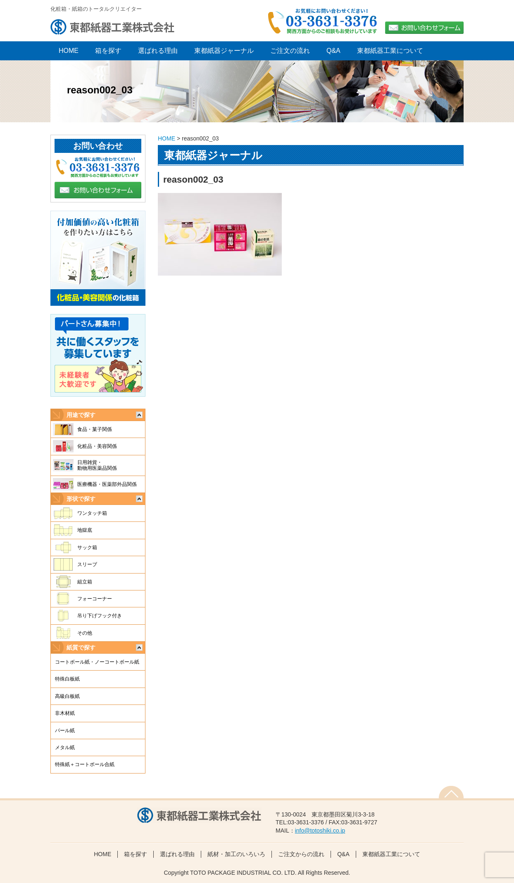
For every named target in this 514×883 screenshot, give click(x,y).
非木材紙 (65, 713)
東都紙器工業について (390, 50)
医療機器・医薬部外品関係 (107, 484)
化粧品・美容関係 (97, 446)
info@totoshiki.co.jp (320, 830)
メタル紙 (65, 747)
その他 (84, 633)
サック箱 (87, 547)
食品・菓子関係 (94, 429)
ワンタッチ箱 (92, 513)
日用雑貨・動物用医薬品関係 (97, 465)
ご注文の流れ (290, 50)
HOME (166, 138)
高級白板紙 (67, 696)
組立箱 (84, 582)
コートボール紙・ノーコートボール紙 (97, 662)
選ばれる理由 (158, 50)
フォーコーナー (94, 599)
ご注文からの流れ (301, 854)
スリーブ (87, 564)
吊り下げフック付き (99, 616)
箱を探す (108, 50)
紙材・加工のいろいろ (236, 854)
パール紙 (65, 730)
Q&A (333, 50)
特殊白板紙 (67, 679)
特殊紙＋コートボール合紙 (84, 764)
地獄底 (84, 530)
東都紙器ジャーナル (224, 50)
